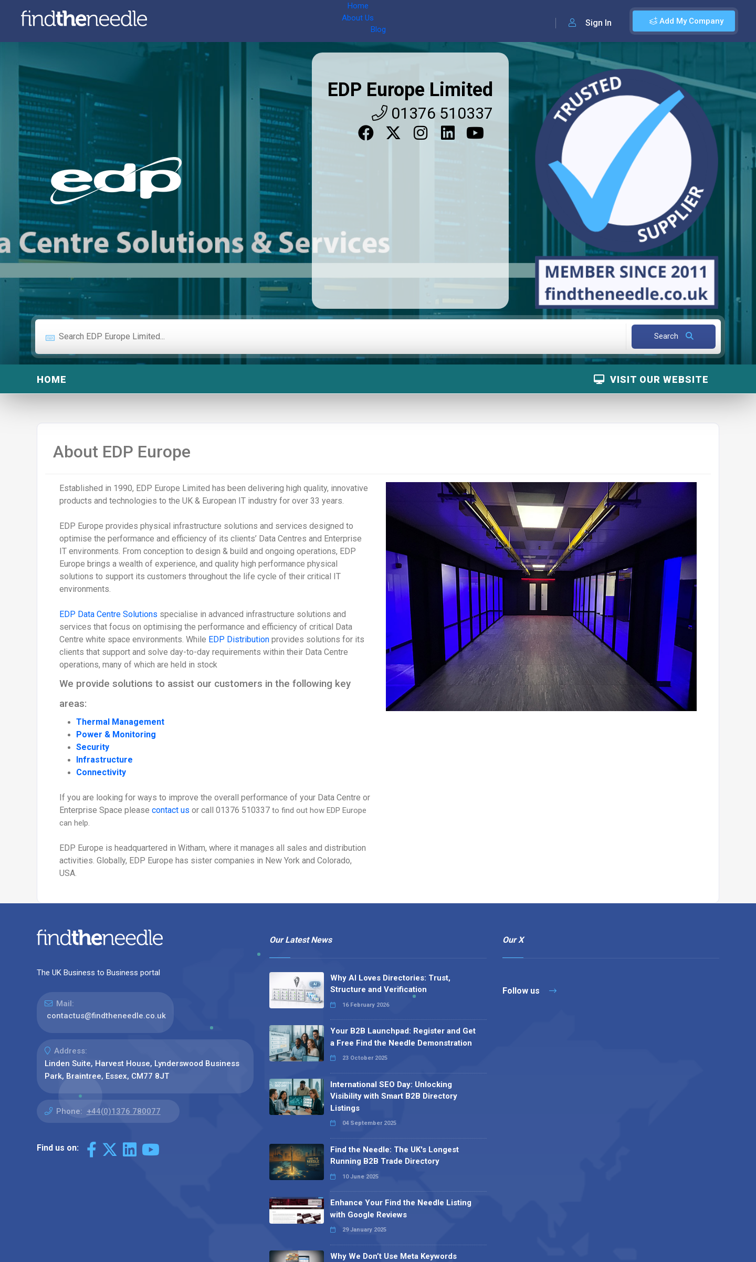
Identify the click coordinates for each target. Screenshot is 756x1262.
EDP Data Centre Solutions (108, 614)
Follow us (529, 991)
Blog (262, 21)
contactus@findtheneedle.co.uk (106, 1015)
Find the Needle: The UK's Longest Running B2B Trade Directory (394, 1155)
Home (185, 21)
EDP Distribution (238, 639)
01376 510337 (432, 113)
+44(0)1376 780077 (124, 1111)
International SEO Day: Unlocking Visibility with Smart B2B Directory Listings (393, 1096)
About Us (225, 21)
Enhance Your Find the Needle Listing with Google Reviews (400, 1208)
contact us (172, 810)
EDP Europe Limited (410, 90)
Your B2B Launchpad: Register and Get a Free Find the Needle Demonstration (403, 1037)
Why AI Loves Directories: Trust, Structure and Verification (390, 984)
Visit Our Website (651, 379)
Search (674, 336)
